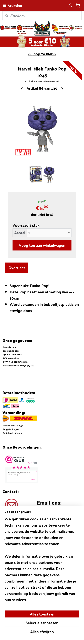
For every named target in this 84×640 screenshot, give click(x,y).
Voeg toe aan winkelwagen (42, 245)
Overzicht (16, 267)
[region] (42, 561)
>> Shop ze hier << (42, 53)
